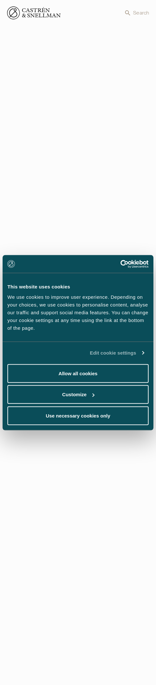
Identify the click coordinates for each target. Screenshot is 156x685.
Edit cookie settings (113, 353)
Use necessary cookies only (78, 415)
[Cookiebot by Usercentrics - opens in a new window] (120, 264)
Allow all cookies (78, 373)
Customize (78, 394)
